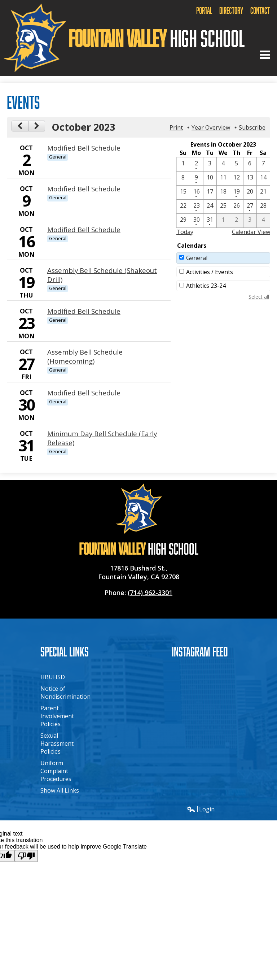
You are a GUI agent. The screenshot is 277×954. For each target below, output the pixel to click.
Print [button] (176, 127)
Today (184, 232)
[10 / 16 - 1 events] (196, 192)
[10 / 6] (250, 164)
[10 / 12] (236, 178)
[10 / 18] (223, 192)
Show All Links (59, 790)
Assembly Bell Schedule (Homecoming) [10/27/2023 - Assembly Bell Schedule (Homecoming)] (85, 356)
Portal (204, 10)
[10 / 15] (183, 192)
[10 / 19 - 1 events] (236, 192)
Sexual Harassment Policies (57, 743)
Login (201, 809)
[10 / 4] (223, 164)
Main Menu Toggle (265, 55)
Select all (259, 296)
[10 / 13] (250, 178)
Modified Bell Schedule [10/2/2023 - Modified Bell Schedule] (83, 147)
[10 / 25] (223, 206)
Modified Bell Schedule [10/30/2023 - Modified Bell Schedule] (83, 392)
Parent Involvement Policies (57, 716)
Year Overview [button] (211, 127)
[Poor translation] (26, 856)
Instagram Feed (200, 651)
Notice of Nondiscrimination (65, 693)
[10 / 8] (183, 178)
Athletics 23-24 (206, 286)
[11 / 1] (223, 220)
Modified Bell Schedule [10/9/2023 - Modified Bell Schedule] (83, 188)
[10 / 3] (210, 164)
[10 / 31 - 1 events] (210, 220)
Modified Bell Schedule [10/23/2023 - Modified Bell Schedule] (83, 311)
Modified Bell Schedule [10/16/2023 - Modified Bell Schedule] (83, 229)
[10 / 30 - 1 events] (196, 220)
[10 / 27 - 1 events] (250, 206)
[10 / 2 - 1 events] (196, 164)
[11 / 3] (250, 220)
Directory (231, 10)
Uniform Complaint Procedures (55, 771)
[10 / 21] (263, 192)
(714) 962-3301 (150, 592)
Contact (260, 10)
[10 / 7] (263, 164)
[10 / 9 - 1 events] (196, 178)
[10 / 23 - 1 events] (196, 206)
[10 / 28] (263, 206)
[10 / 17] (210, 192)
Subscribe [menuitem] (252, 127)
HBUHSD (52, 677)
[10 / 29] (183, 220)
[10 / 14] (263, 178)
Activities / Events (209, 272)
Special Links (64, 651)
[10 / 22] (183, 206)
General (196, 258)
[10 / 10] (210, 178)
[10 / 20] (250, 192)
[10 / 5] (236, 164)
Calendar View (251, 232)
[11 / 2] (236, 220)
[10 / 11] (223, 178)
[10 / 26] (236, 206)
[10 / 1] (183, 164)
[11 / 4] (263, 220)
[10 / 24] (210, 206)
